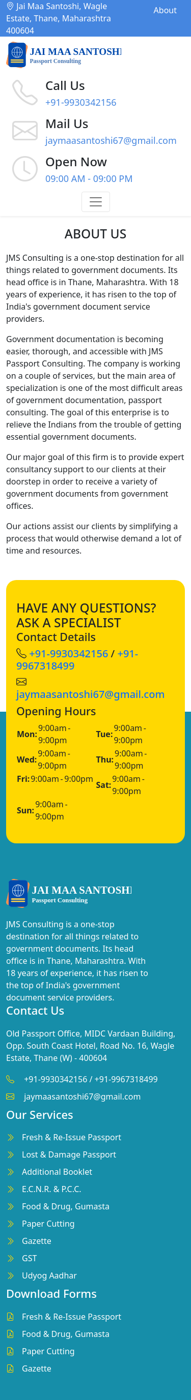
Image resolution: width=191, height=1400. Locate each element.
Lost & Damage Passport (69, 1154)
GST (29, 1258)
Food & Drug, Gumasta (66, 1206)
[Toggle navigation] (95, 202)
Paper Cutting (48, 1223)
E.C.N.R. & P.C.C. (51, 1189)
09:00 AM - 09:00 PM (89, 178)
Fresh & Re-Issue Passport (71, 1137)
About (165, 10)
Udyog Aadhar (49, 1275)
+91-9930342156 (81, 102)
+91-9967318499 (126, 1079)
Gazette (36, 1240)
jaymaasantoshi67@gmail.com (111, 140)
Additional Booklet (57, 1171)
